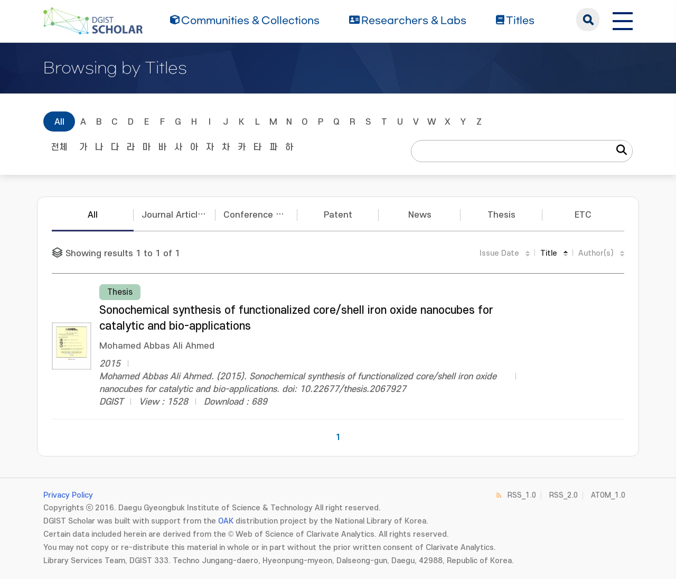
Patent (338, 215)
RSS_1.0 (522, 495)
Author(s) (596, 253)
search (587, 19)
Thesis (501, 215)
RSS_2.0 (563, 495)
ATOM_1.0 (608, 495)
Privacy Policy (68, 495)
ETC (583, 215)
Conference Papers (260, 215)
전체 (59, 147)
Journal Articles (175, 215)
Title (548, 253)
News (419, 215)
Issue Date (499, 253)
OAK (225, 521)
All (59, 122)
